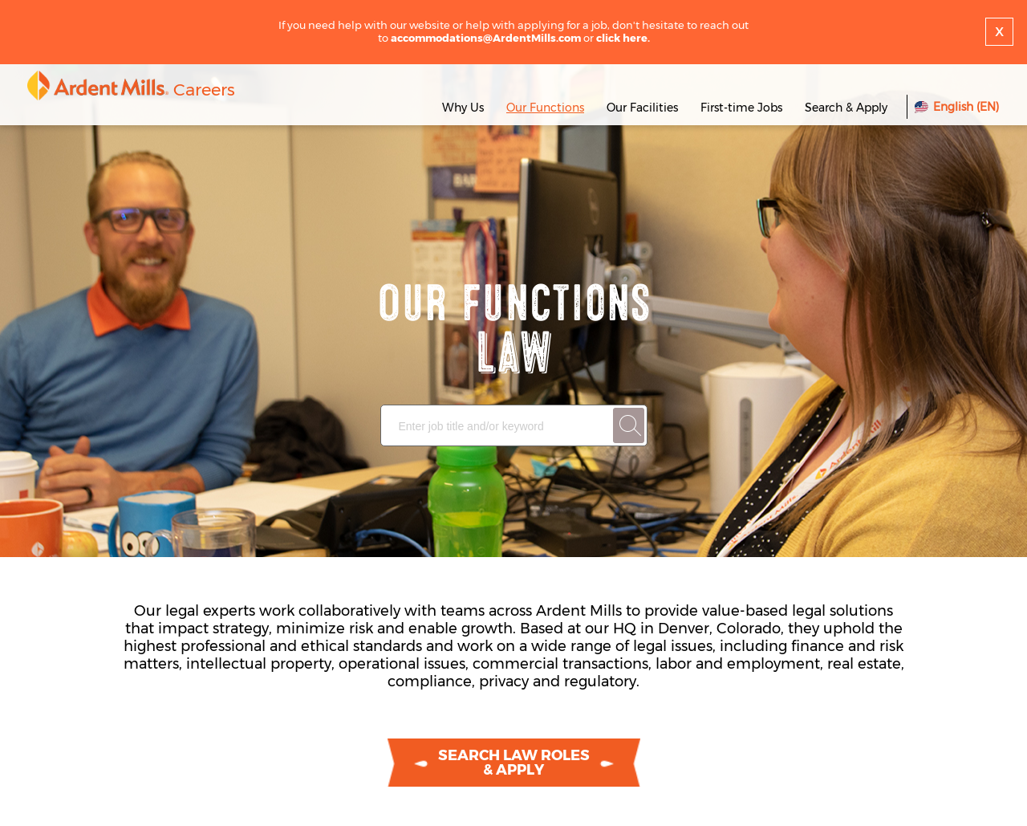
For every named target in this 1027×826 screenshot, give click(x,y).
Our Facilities (642, 107)
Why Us (463, 107)
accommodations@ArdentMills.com (486, 37)
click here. (623, 37)
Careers (204, 89)
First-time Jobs (742, 107)
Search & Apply (846, 107)
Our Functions (545, 107)
